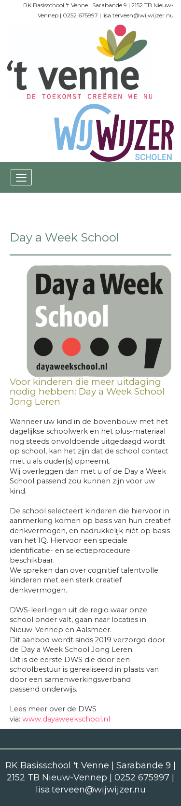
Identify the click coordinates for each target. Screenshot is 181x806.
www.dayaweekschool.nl (66, 719)
